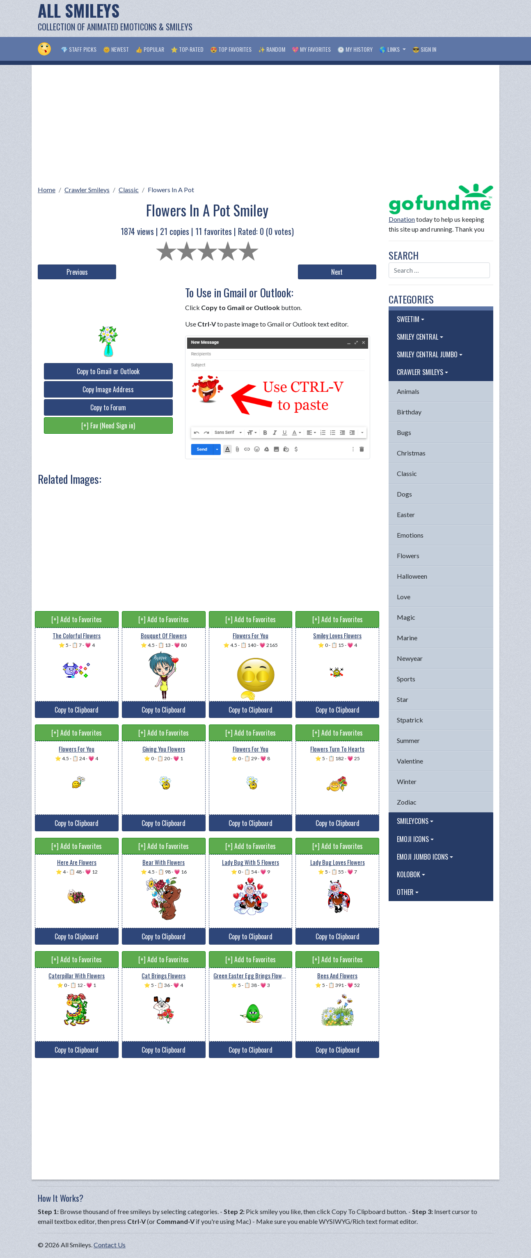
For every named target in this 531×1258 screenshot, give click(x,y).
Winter (407, 781)
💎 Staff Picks (78, 49)
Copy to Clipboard (76, 710)
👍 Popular (149, 49)
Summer (408, 740)
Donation (402, 219)
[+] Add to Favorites (76, 619)
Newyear (410, 658)
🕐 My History (355, 49)
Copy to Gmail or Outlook (108, 371)
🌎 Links (390, 49)
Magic (406, 617)
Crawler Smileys (87, 189)
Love (403, 596)
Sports (406, 679)
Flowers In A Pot (171, 189)
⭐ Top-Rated (187, 49)
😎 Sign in (424, 49)
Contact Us (110, 1245)
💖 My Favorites (311, 49)
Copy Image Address (108, 389)
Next (337, 272)
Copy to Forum (108, 407)
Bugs (404, 432)
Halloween (412, 576)
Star (402, 699)
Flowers (408, 555)
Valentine (410, 761)
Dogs (404, 494)
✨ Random (271, 49)
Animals (408, 391)
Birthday (409, 412)
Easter (406, 514)
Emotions (410, 535)
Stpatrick (410, 720)
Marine (407, 638)
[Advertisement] (344, 18)
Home (46, 189)
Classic (129, 189)
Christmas (411, 453)
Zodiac (407, 802)
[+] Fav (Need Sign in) (108, 425)
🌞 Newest (116, 49)
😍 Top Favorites (231, 49)
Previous (77, 272)
